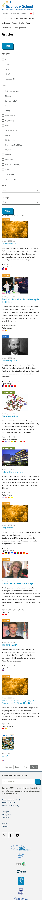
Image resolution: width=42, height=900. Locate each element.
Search (23, 13)
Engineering (9, 120)
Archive (4, 823)
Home (4, 18)
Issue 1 (5, 755)
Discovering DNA (9, 360)
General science (11, 130)
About (28, 23)
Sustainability (10, 174)
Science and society (12, 164)
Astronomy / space (12, 91)
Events (21, 23)
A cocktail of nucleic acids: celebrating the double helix (20, 301)
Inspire (31, 18)
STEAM (8, 169)
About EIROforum (8, 802)
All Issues (23, 18)
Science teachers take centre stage (17, 583)
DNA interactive (9, 243)
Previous (8, 767)
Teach (14, 23)
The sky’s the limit (10, 644)
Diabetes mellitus (10, 416)
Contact (5, 13)
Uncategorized (10, 179)
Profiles (8, 154)
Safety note (6, 814)
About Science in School (11, 799)
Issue (4, 185)
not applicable (10, 78)
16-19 (7, 74)
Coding (7, 110)
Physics (8, 149)
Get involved (6, 27)
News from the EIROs (13, 145)
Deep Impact (7, 527)
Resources (9, 159)
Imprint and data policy (10, 805)
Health (7, 135)
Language (5, 197)
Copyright (5, 811)
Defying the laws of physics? (14, 472)
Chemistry (9, 105)
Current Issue (13, 18)
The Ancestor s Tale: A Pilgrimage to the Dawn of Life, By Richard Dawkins (20, 702)
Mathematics (10, 140)
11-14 (7, 64)
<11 (6, 59)
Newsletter (14, 13)
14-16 (7, 69)
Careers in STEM (11, 101)
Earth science (10, 115)
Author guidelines (19, 27)
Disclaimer (6, 817)
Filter (7, 45)
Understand (6, 23)
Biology (8, 96)
